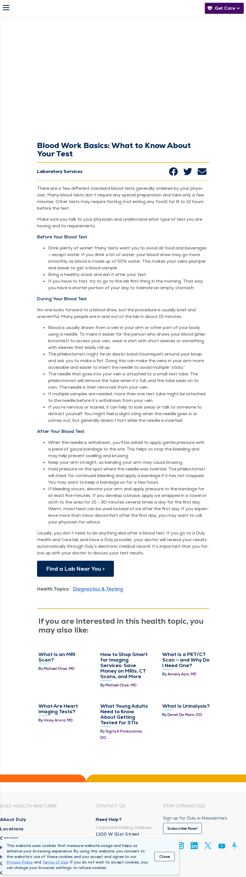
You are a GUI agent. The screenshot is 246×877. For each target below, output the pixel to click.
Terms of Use (55, 862)
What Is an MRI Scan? (56, 657)
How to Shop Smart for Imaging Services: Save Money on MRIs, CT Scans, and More (124, 665)
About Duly (13, 819)
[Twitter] (208, 845)
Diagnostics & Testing (98, 589)
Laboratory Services (60, 171)
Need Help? (109, 819)
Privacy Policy (20, 862)
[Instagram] (180, 845)
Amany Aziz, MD (182, 674)
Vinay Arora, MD (58, 720)
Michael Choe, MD (59, 668)
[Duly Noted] (235, 845)
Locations (12, 829)
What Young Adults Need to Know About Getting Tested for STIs (124, 714)
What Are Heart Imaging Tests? (58, 709)
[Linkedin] (194, 845)
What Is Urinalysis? (186, 706)
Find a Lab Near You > (75, 568)
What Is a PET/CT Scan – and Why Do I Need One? (186, 659)
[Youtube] (221, 847)
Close (164, 856)
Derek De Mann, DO (185, 714)
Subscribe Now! (182, 828)
